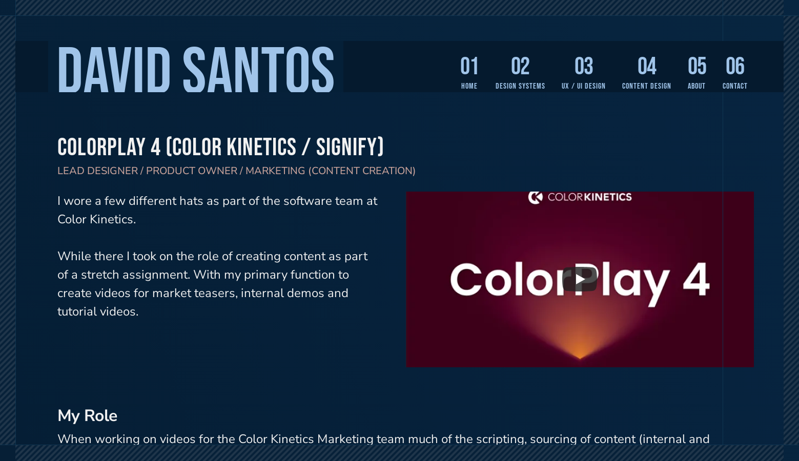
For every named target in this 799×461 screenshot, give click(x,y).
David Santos (195, 73)
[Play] (579, 279)
